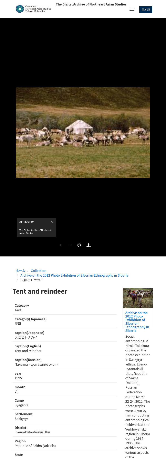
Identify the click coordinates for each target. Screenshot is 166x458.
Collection (38, 270)
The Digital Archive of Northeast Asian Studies (91, 4)
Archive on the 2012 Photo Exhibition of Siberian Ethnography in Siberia (74, 275)
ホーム (20, 270)
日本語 (146, 10)
